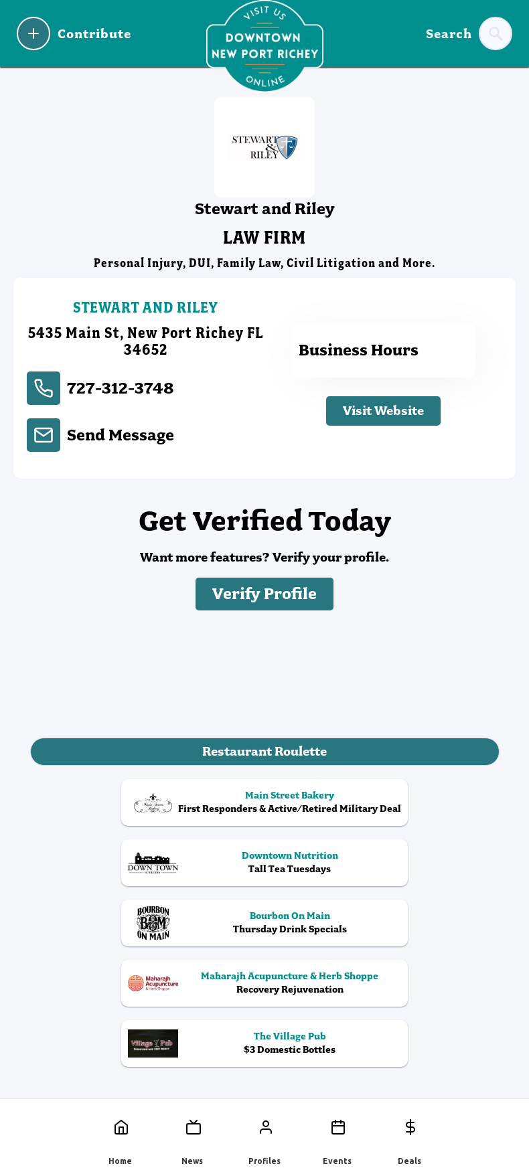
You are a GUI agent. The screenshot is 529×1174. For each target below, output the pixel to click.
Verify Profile (264, 594)
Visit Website (383, 410)
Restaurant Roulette (264, 751)
